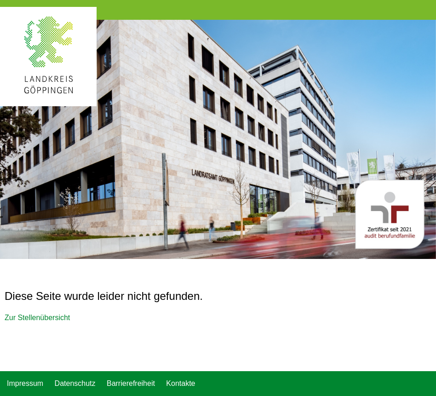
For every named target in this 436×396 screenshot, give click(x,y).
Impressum (25, 383)
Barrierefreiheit (131, 383)
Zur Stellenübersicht (37, 317)
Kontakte (180, 383)
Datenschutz (75, 383)
